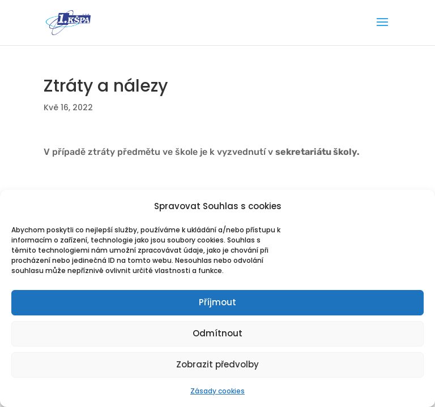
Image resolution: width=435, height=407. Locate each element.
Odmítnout (217, 333)
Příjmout (217, 302)
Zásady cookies (217, 391)
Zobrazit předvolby (217, 364)
